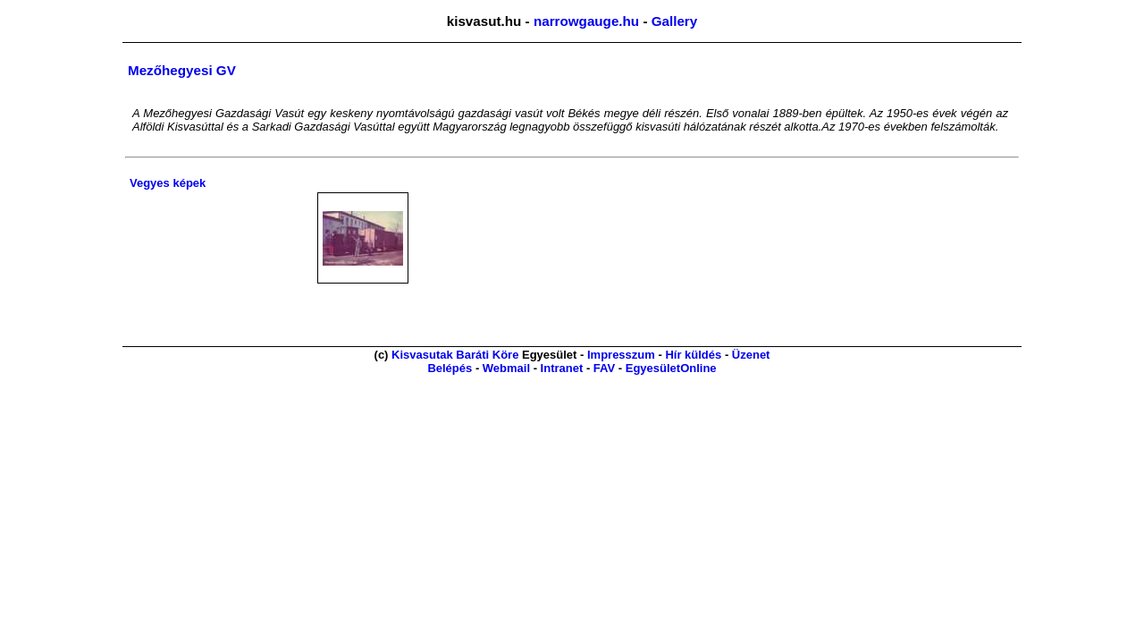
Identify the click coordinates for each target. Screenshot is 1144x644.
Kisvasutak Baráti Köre (454, 354)
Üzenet (751, 354)
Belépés (449, 368)
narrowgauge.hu (586, 21)
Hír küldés (693, 354)
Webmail (506, 368)
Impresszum (621, 354)
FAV (604, 368)
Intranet (562, 368)
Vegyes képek (168, 183)
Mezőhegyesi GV (182, 70)
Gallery (675, 21)
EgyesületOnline (671, 368)
